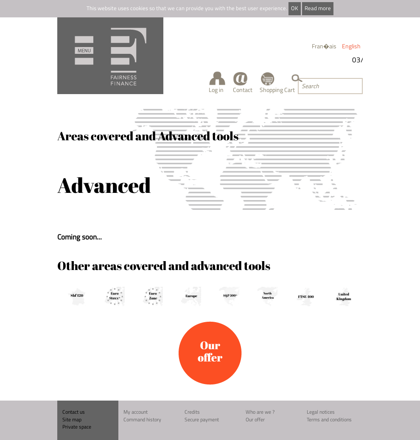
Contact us (73, 412)
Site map (71, 419)
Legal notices (321, 412)
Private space (76, 427)
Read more (318, 8)
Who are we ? (260, 412)
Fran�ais (324, 46)
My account (135, 412)
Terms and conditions (329, 419)
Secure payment (202, 419)
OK (294, 8)
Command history (142, 419)
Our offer (255, 419)
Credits (192, 412)
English (351, 46)
